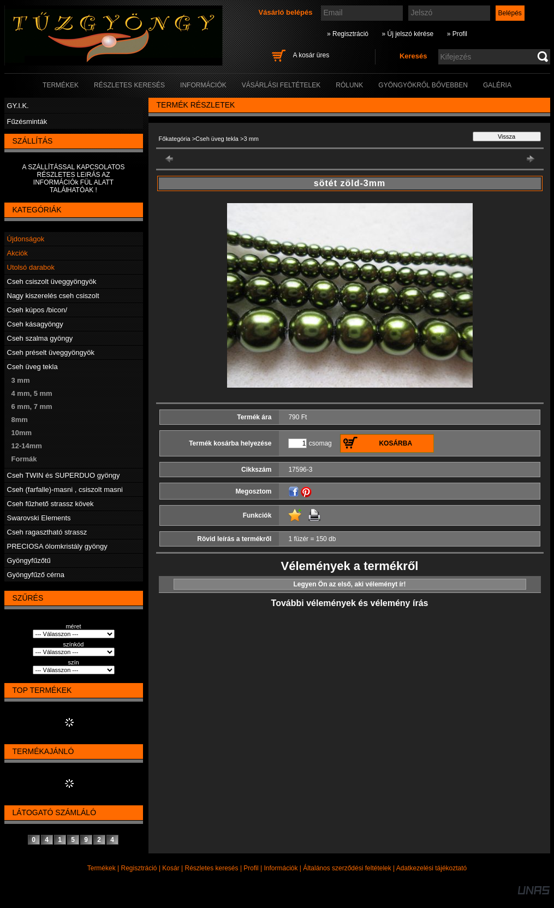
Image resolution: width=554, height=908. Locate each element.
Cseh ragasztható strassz (47, 532)
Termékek (101, 868)
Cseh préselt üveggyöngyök (50, 352)
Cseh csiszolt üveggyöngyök (52, 281)
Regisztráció (139, 868)
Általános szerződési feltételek (347, 868)
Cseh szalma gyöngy (40, 338)
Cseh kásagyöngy (35, 324)
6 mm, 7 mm (31, 406)
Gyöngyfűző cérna (36, 575)
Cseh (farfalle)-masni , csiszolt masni (65, 489)
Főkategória (174, 138)
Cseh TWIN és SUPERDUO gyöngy (63, 475)
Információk (280, 868)
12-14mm (26, 446)
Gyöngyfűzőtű (29, 560)
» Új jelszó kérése (407, 34)
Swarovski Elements (39, 518)
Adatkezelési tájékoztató (431, 868)
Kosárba (395, 443)
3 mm (20, 380)
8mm (19, 420)
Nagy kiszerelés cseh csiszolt (53, 296)
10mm (21, 433)
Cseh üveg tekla (32, 367)
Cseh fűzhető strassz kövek (50, 504)
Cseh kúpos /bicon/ (37, 310)
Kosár (170, 868)
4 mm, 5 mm (31, 393)
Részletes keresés (212, 868)
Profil (250, 868)
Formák (24, 459)
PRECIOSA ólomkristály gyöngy (57, 546)
